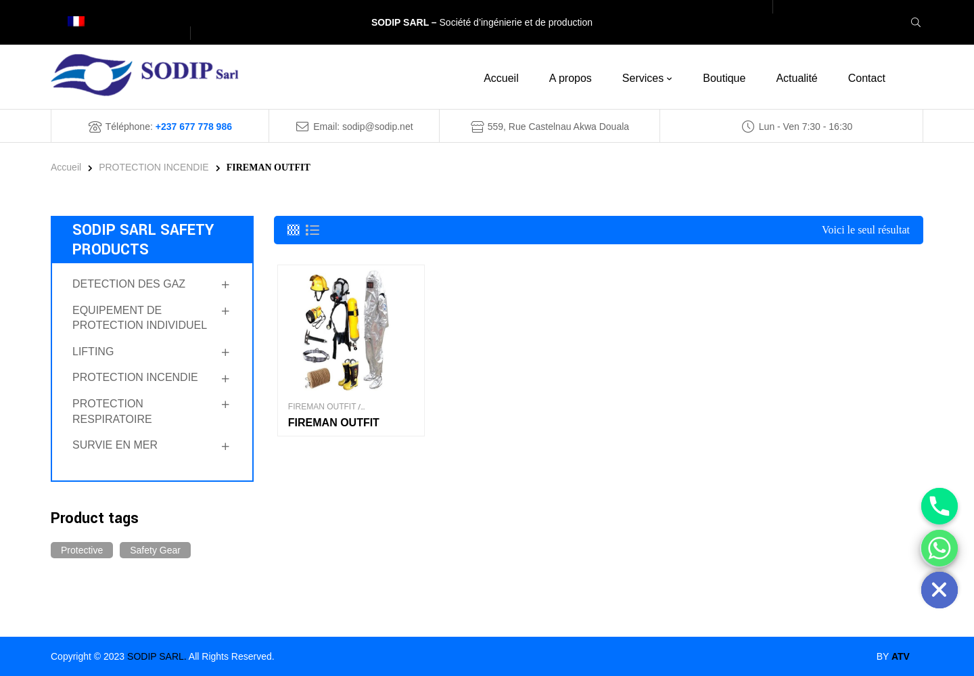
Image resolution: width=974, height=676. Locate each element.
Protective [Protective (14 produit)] (82, 550)
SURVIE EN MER (115, 445)
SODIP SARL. (157, 656)
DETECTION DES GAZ (128, 284)
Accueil (66, 167)
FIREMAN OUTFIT (322, 406)
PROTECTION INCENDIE (154, 167)
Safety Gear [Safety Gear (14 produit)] (155, 550)
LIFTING (93, 351)
